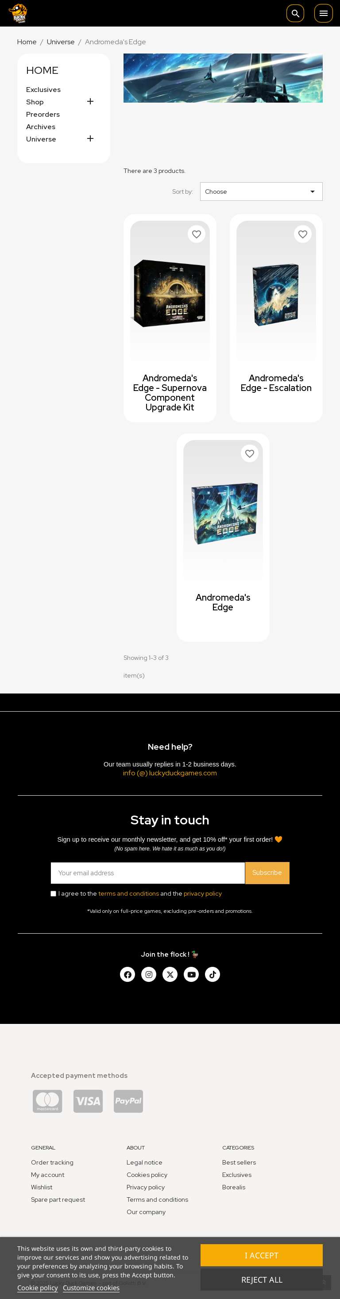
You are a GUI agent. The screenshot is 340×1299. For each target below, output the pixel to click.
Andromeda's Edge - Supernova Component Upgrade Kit (170, 392)
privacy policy (203, 893)
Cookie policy (37, 1287)
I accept (261, 1255)
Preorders (43, 114)
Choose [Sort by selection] (261, 191)
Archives (40, 127)
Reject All (261, 1279)
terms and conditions (128, 893)
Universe (41, 139)
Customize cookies (91, 1287)
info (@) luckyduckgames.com (170, 773)
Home (42, 70)
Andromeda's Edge (223, 602)
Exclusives (43, 89)
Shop (35, 102)
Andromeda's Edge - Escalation (276, 383)
